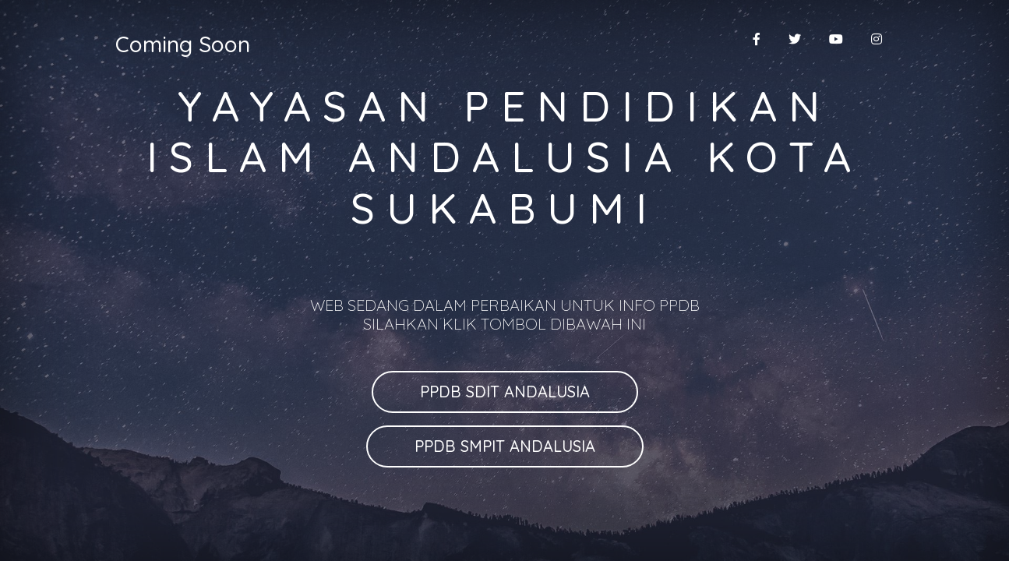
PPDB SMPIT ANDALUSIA (505, 446)
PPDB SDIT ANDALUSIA (505, 391)
